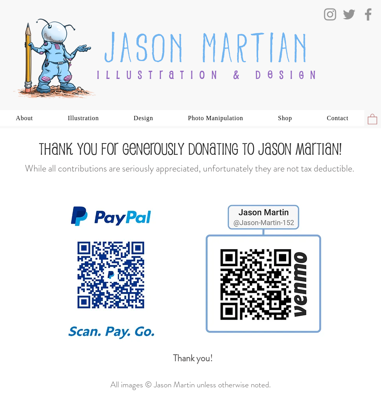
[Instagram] (330, 14)
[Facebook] (368, 14)
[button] (24, 118)
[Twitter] (349, 14)
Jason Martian (207, 44)
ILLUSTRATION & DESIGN (209, 74)
